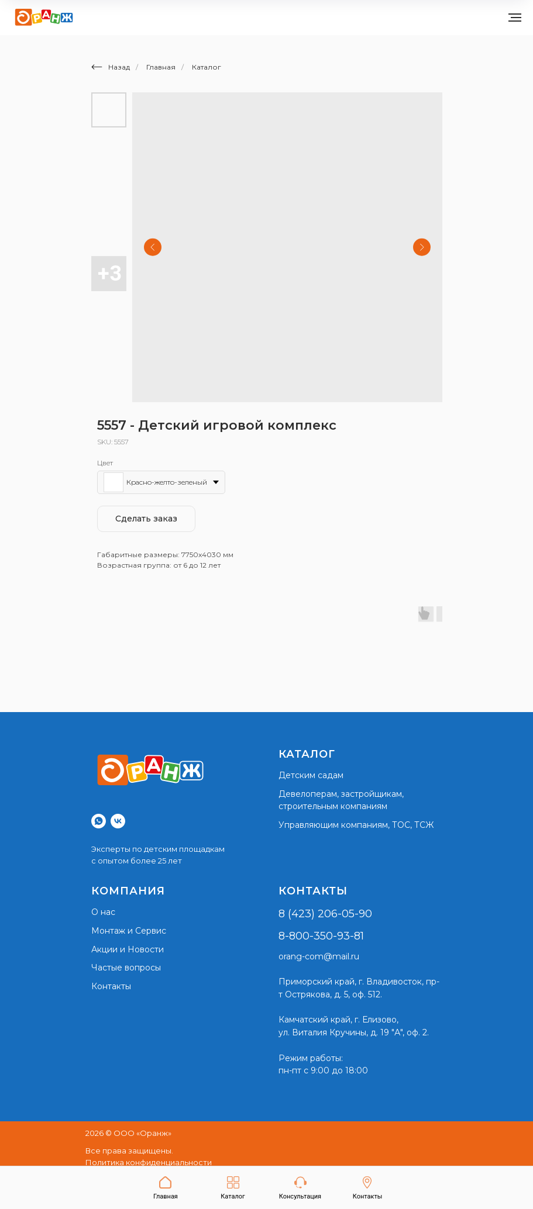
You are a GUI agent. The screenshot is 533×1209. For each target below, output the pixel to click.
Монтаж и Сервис (128, 930)
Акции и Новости (127, 949)
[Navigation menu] (514, 17)
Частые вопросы (126, 967)
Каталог (206, 67)
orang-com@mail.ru (318, 956)
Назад (110, 66)
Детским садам (310, 775)
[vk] (118, 821)
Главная (161, 67)
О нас (103, 912)
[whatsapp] (98, 821)
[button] (300, 1188)
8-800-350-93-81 (321, 936)
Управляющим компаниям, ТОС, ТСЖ (356, 825)
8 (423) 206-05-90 (325, 913)
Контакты (111, 986)
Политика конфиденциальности (148, 1162)
